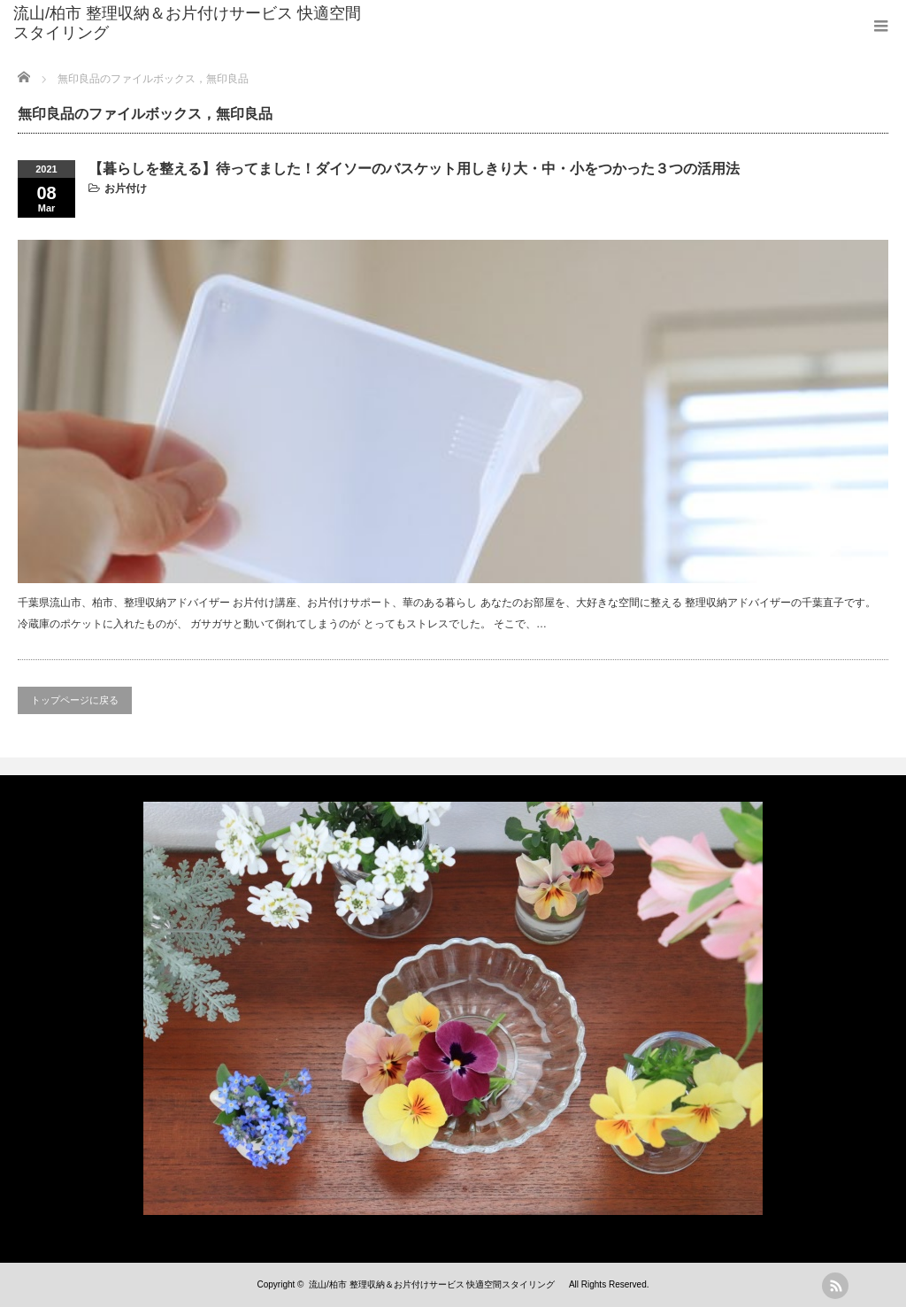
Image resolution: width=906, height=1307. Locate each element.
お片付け (125, 188)
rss (835, 1285)
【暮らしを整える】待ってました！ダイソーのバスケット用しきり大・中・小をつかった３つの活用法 (414, 168)
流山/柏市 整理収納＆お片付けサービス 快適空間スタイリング (187, 23)
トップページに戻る (75, 700)
